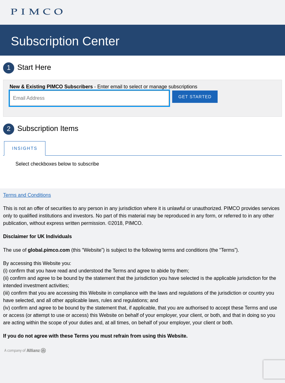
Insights (24, 148)
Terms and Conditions (27, 195)
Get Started (194, 96)
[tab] (24, 148)
